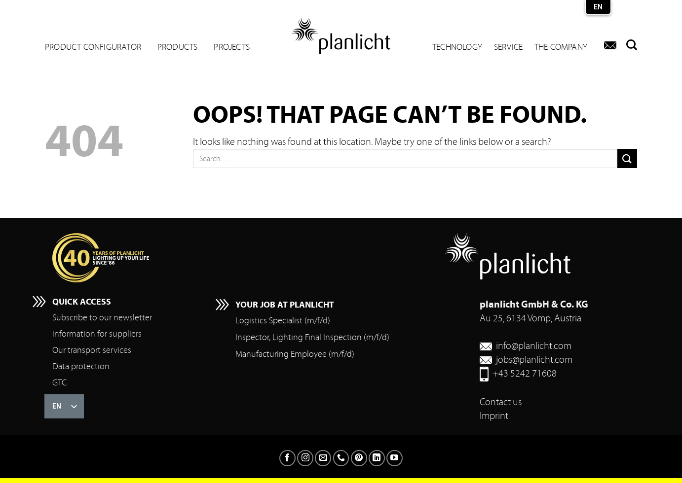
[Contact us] (610, 45)
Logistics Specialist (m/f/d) (282, 320)
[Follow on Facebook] (287, 458)
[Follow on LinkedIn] (377, 458)
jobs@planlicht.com (534, 359)
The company (560, 47)
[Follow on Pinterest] (359, 458)
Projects (232, 47)
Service (508, 47)
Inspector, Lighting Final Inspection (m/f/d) (312, 337)
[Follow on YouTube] (394, 458)
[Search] (629, 44)
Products (177, 47)
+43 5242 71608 (525, 373)
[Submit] (627, 158)
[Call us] (341, 458)
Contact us (501, 402)
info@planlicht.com (533, 345)
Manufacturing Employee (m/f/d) (294, 354)
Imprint (494, 415)
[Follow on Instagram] (305, 458)
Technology (457, 47)
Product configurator (93, 47)
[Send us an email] (323, 458)
